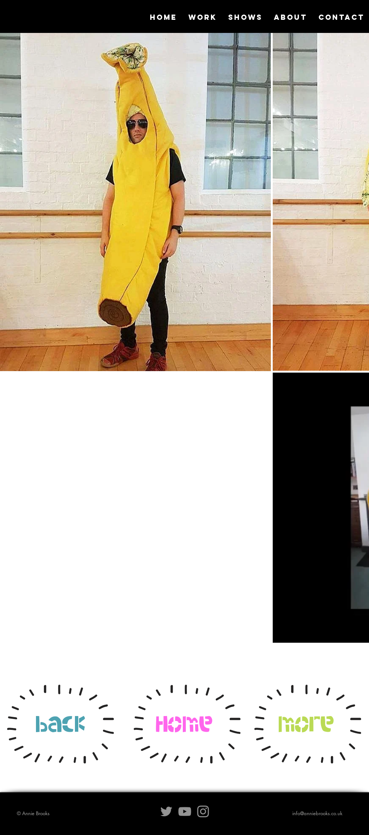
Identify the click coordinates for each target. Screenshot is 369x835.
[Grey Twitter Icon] (166, 811)
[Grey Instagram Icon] (203, 811)
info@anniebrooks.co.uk (317, 813)
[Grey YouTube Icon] (185, 811)
